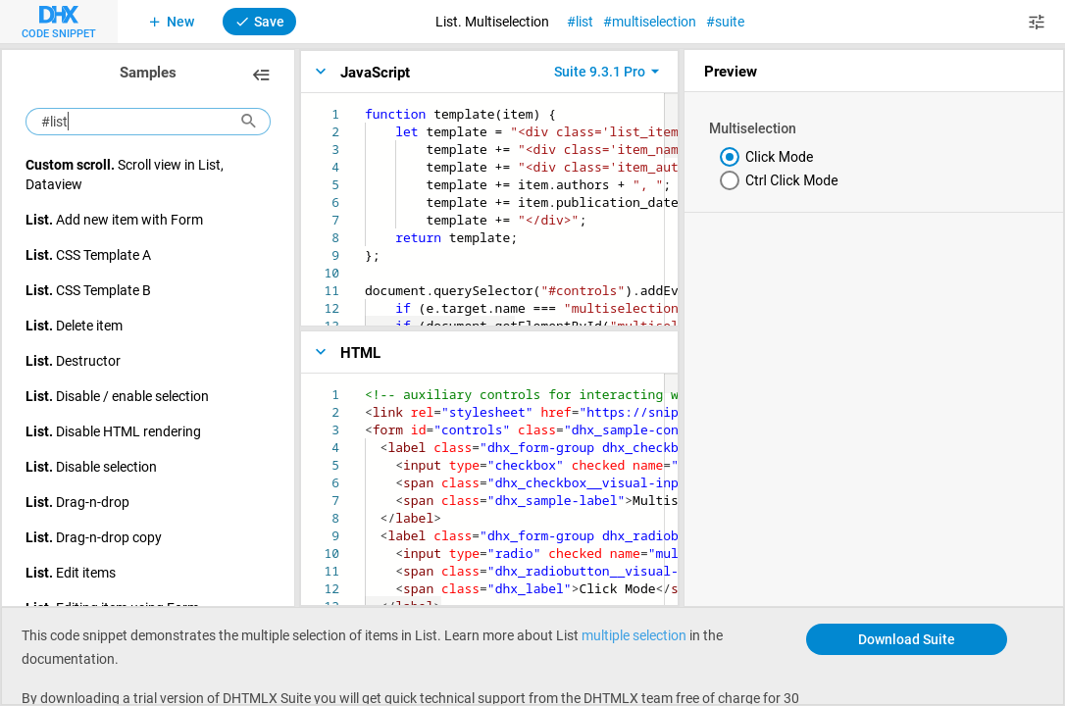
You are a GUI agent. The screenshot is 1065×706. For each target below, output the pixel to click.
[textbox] (365, 105)
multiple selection (634, 635)
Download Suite (906, 639)
